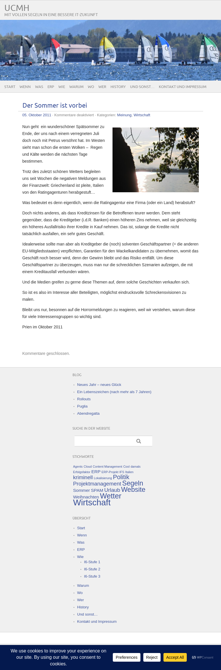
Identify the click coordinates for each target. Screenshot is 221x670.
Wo (91, 87)
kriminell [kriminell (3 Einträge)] (83, 477)
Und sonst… (142, 87)
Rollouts (84, 399)
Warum (76, 87)
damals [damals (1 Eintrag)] (135, 466)
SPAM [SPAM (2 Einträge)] (97, 490)
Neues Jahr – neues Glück (99, 384)
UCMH (16, 8)
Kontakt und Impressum (182, 87)
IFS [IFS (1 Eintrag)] (121, 472)
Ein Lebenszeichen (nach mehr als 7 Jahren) (114, 392)
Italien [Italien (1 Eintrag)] (129, 472)
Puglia (82, 406)
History (118, 87)
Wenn (25, 87)
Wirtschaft (142, 115)
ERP (50, 87)
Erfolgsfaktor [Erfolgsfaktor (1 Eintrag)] (81, 472)
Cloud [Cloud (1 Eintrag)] (88, 466)
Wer (102, 87)
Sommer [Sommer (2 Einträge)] (81, 490)
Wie (61, 87)
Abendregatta (88, 413)
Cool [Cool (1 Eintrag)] (126, 466)
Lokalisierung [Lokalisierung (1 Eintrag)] (103, 478)
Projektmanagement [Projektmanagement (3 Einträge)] (97, 484)
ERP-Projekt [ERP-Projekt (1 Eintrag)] (110, 472)
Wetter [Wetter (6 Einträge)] (110, 496)
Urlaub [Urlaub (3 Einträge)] (112, 490)
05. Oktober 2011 (36, 115)
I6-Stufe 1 (92, 562)
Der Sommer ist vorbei (54, 105)
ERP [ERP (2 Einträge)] (95, 471)
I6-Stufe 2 (92, 569)
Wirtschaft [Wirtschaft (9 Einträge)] (91, 502)
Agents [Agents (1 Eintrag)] (78, 466)
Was (39, 87)
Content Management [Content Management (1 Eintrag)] (107, 466)
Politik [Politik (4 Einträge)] (121, 477)
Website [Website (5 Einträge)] (133, 489)
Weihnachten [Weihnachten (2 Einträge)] (86, 496)
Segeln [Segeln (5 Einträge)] (132, 483)
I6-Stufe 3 (92, 576)
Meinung (124, 115)
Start (9, 87)
